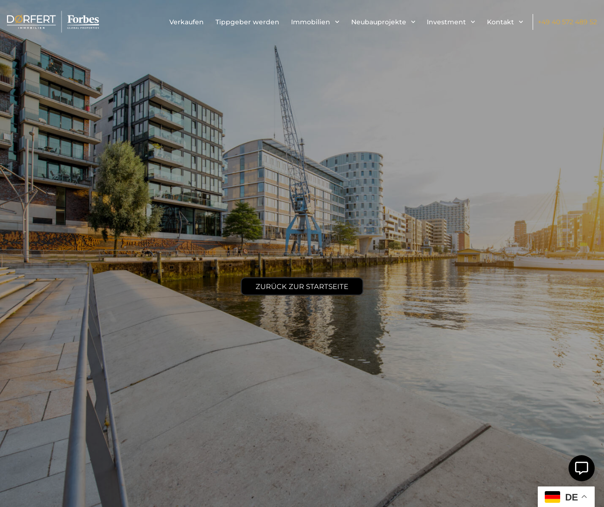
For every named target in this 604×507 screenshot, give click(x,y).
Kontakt (505, 22)
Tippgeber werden (247, 22)
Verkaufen (186, 22)
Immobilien (315, 22)
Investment (451, 22)
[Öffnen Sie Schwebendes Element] (582, 468)
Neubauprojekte (383, 22)
